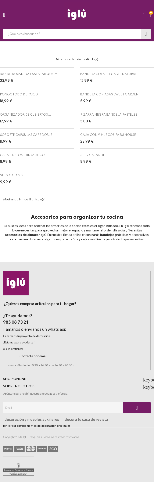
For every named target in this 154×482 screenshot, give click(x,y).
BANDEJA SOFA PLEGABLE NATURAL (108, 74)
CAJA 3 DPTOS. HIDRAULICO (22, 155)
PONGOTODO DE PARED (19, 94)
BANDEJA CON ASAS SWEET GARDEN (109, 94)
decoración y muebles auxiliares (31, 419)
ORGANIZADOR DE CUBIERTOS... (25, 114)
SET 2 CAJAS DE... (94, 155)
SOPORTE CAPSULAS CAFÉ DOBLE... (27, 134)
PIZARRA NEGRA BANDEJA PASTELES (108, 114)
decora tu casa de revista (86, 419)
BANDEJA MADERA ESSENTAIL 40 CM (28, 74)
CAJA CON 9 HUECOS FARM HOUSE (108, 134)
